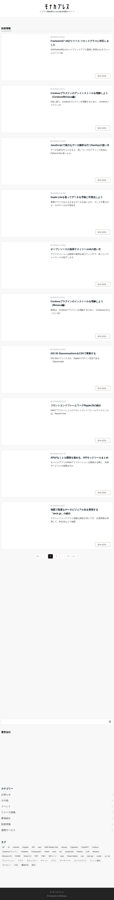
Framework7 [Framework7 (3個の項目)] (36, 852)
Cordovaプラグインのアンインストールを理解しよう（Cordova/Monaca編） (79, 95)
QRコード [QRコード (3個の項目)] (53, 856)
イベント (6, 806)
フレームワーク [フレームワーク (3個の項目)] (80, 861)
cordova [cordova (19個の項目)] (95, 847)
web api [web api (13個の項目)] (90, 856)
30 (68, 556)
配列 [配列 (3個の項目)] (33, 865)
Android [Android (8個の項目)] (16, 847)
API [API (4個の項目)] (33, 847)
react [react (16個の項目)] (62, 856)
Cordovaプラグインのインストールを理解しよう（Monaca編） (77, 303)
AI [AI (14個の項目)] (9, 847)
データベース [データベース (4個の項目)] (65, 861)
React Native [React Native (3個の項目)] (72, 856)
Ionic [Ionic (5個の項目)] (54, 852)
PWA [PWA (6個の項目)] (43, 856)
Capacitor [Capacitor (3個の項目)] (74, 847)
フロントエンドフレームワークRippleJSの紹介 (76, 405)
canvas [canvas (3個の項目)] (64, 847)
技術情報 (6, 824)
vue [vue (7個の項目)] (82, 856)
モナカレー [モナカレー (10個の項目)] (6, 865)
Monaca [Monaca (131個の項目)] (96, 852)
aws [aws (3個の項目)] (39, 847)
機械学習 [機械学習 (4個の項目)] (24, 865)
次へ (74, 556)
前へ (38, 556)
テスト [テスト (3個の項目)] (54, 861)
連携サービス (8, 830)
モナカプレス (58, 892)
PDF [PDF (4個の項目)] (36, 856)
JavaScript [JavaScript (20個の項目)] (69, 852)
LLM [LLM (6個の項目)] (87, 852)
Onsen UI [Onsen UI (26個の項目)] (27, 856)
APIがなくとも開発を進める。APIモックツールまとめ (79, 457)
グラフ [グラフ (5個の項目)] (20, 861)
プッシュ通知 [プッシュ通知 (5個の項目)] (95, 861)
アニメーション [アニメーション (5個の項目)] (8, 861)
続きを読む (103, 76)
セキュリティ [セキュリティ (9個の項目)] (32, 861)
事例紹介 (6, 818)
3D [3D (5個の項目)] (3, 847)
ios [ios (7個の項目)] (61, 852)
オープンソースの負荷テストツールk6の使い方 (76, 249)
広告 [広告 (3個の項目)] (16, 865)
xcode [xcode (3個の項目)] (99, 856)
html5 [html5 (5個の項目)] (47, 852)
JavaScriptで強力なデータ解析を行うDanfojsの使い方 (80, 145)
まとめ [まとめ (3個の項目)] (107, 856)
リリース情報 (8, 812)
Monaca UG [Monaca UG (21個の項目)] (7, 856)
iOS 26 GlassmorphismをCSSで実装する (73, 353)
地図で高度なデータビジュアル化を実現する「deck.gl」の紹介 (74, 511)
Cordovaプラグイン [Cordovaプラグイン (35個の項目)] (10, 852)
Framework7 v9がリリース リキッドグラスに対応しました (80, 43)
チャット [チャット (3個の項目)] (44, 861)
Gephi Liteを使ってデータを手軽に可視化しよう (77, 197)
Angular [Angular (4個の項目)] (25, 847)
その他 (4, 800)
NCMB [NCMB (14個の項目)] (17, 856)
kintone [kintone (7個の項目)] (80, 852)
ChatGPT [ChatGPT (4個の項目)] (85, 847)
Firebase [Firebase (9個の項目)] (24, 852)
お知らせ (6, 794)
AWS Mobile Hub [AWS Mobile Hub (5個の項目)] (51, 847)
